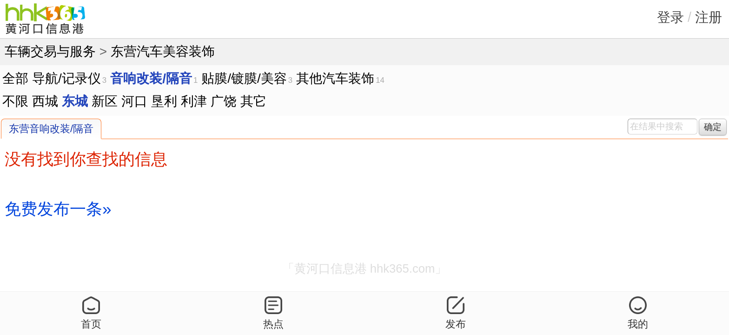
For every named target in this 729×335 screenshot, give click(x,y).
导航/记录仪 (66, 78)
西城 (45, 101)
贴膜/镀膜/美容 (244, 78)
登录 (670, 17)
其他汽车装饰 (335, 78)
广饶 (224, 101)
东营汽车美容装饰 (163, 51)
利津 (194, 101)
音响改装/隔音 (151, 78)
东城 (75, 101)
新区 (105, 101)
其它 (253, 101)
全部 (15, 78)
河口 (134, 101)
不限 (15, 101)
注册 (708, 17)
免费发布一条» (58, 209)
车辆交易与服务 (50, 51)
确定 (713, 127)
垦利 (164, 101)
